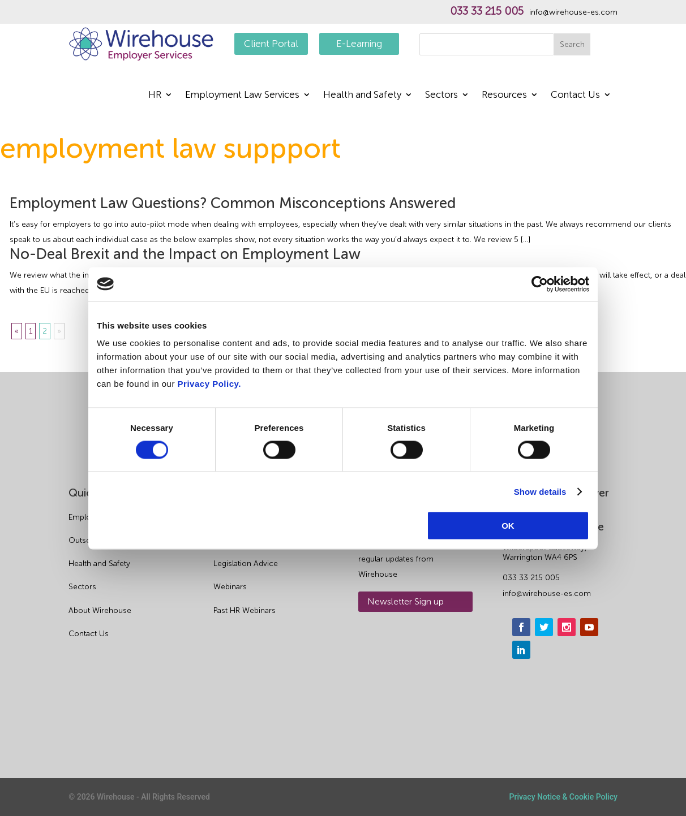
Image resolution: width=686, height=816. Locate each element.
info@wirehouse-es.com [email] (547, 593)
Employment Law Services (242, 95)
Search (572, 44)
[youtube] (589, 627)
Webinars (230, 587)
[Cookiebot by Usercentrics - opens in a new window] (539, 283)
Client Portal (271, 43)
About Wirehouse (99, 610)
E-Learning (359, 43)
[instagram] (567, 627)
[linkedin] (521, 650)
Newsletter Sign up (405, 601)
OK (507, 525)
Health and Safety (362, 95)
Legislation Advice (245, 563)
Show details (540, 491)
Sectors (441, 95)
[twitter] (544, 627)
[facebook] (521, 627)
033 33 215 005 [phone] (531, 577)
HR (154, 95)
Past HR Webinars (244, 610)
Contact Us (575, 95)
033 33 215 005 (487, 11)
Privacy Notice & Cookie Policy (563, 796)
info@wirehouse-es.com (573, 12)
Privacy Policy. (209, 383)
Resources (504, 95)
